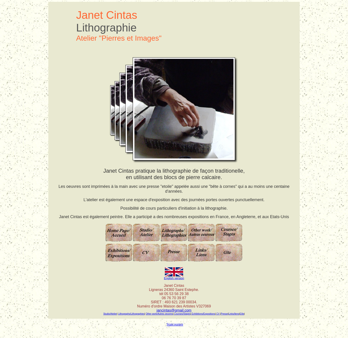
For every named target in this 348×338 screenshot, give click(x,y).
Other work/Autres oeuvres (159, 314)
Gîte (242, 314)
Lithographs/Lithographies (131, 314)
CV (218, 314)
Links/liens (233, 314)
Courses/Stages (182, 314)
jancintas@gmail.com (174, 310)
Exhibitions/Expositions (203, 314)
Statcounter (175, 324)
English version (174, 278)
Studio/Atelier (110, 314)
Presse (224, 314)
